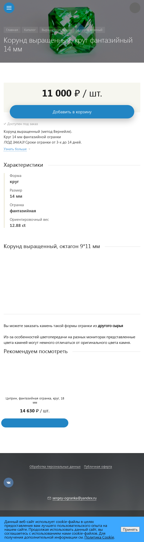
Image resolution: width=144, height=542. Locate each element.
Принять (130, 529)
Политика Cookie (99, 537)
